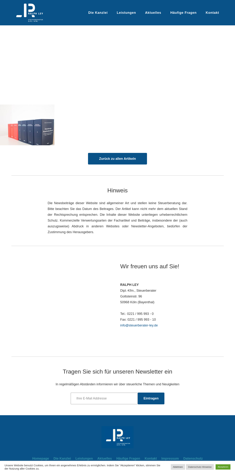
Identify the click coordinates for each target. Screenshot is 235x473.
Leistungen (126, 12)
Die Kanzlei (98, 12)
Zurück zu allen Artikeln (117, 159)
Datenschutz (193, 458)
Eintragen (151, 398)
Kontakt (212, 12)
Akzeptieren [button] (223, 467)
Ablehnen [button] (178, 467)
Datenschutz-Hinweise (200, 467)
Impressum (170, 458)
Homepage (40, 458)
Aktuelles (153, 12)
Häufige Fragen (183, 12)
